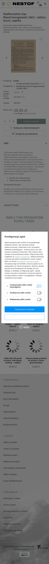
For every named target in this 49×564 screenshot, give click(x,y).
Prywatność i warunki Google (28, 261)
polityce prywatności (22, 257)
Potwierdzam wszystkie (24, 309)
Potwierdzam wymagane (24, 317)
